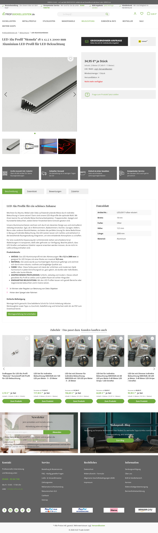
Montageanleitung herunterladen (22, 314)
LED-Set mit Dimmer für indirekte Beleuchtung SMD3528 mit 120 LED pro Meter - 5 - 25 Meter (79, 377)
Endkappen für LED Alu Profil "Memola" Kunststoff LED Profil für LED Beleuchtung (16, 376)
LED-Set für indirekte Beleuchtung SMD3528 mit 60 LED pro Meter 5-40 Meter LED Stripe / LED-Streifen (109, 377)
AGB (69, 444)
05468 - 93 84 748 (11, 479)
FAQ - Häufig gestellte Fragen (52, 473)
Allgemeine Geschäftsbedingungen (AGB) (99, 478)
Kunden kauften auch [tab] (94, 330)
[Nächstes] (74, 95)
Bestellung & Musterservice (52, 469)
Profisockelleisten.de (9, 33)
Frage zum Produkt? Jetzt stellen (105, 94)
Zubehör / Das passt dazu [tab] (65, 330)
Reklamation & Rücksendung (52, 487)
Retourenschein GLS (49, 491)
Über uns (128, 473)
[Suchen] (107, 14)
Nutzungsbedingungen (36, 440)
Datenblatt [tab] (32, 191)
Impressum (88, 482)
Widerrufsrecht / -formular (94, 473)
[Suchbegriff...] (80, 14)
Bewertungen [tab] (55, 191)
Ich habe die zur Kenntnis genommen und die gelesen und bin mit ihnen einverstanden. (38, 446)
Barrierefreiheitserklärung (135, 491)
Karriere (128, 482)
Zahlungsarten (47, 482)
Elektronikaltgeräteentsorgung (136, 487)
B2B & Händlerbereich (133, 478)
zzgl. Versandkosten (103, 69)
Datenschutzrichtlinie (14, 440)
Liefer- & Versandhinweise (51, 478)
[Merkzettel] (142, 14)
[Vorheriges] (5, 95)
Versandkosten (98, 525)
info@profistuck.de (15, 489)
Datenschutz (88, 469)
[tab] (12, 191)
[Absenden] (57, 432)
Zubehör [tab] (75, 191)
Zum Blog (120, 440)
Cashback (45, 495)
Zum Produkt (16, 401)
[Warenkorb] (152, 14)
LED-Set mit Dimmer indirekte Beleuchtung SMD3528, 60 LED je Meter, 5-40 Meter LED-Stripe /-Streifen (141, 377)
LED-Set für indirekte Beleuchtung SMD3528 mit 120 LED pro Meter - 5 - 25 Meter (47, 376)
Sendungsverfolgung (133, 469)
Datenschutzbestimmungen (27, 444)
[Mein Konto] (135, 14)
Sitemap (45, 500)
